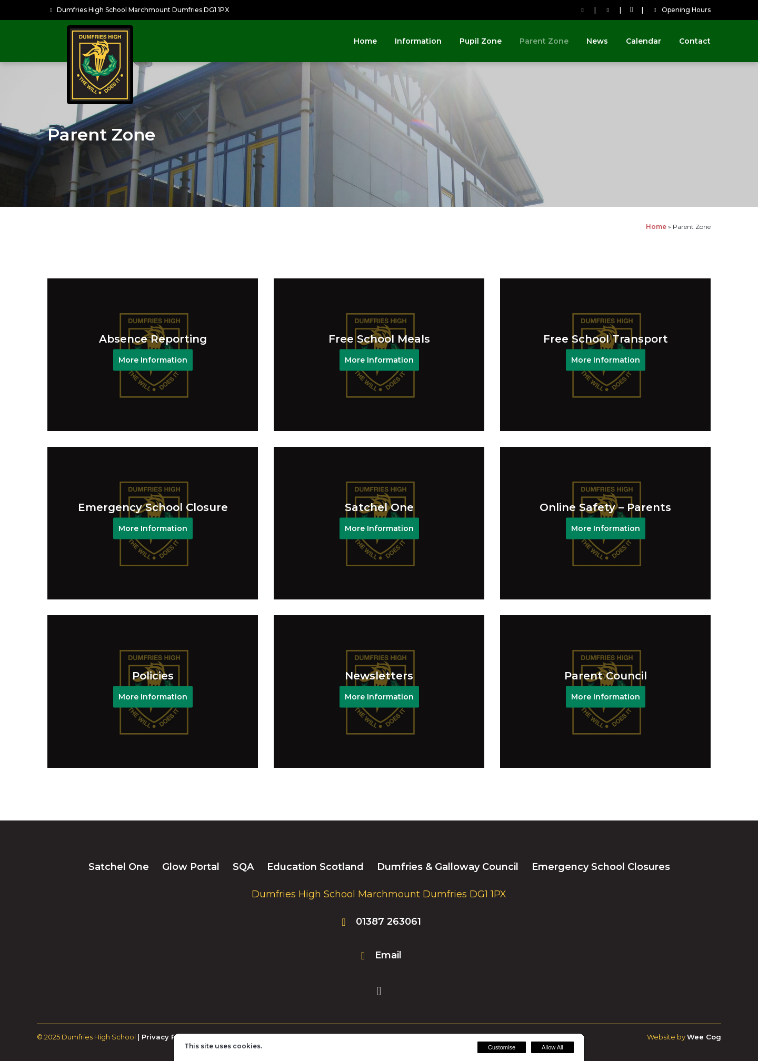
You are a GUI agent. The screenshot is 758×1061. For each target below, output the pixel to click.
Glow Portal (191, 867)
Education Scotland (315, 867)
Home (365, 41)
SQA (243, 867)
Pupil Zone (481, 41)
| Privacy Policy (165, 1037)
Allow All (552, 1047)
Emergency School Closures (601, 867)
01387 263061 (388, 921)
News (597, 41)
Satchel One (118, 867)
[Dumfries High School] (100, 101)
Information (418, 41)
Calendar (643, 41)
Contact (695, 41)
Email (388, 955)
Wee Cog (704, 1037)
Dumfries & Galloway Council (447, 867)
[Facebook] (631, 10)
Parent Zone (544, 41)
